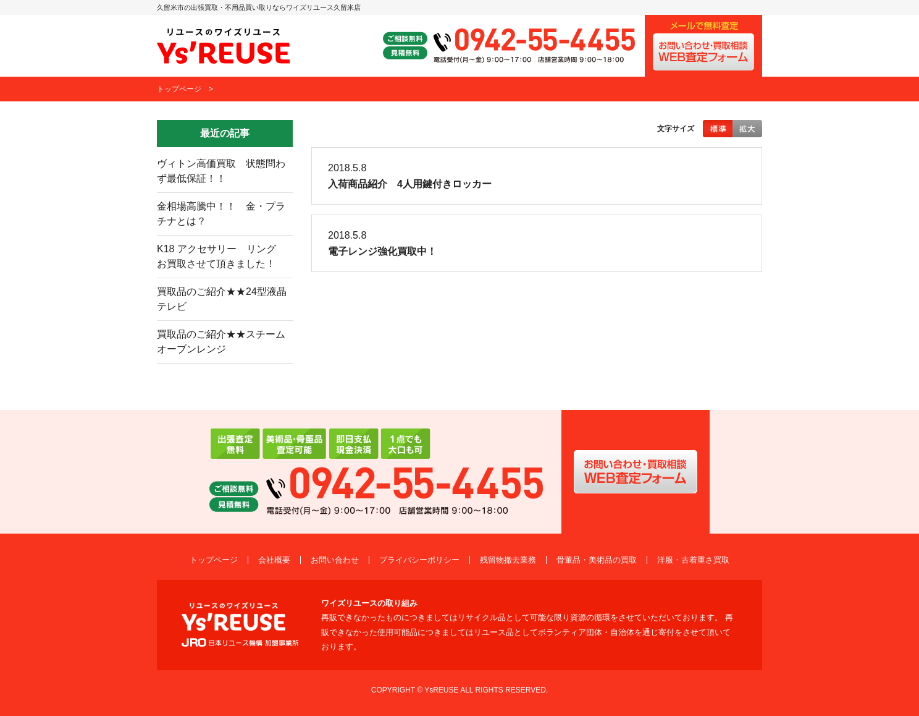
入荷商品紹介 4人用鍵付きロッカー (410, 184)
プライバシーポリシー (419, 560)
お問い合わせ (335, 560)
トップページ (179, 89)
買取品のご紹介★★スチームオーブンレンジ (221, 341)
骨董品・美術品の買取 (596, 560)
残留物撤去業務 (508, 560)
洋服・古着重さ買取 (693, 560)
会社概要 (274, 560)
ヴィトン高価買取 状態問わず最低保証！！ (221, 171)
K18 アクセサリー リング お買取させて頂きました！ (221, 256)
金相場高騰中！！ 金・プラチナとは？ (221, 213)
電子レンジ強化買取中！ (382, 251)
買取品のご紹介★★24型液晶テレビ (222, 299)
